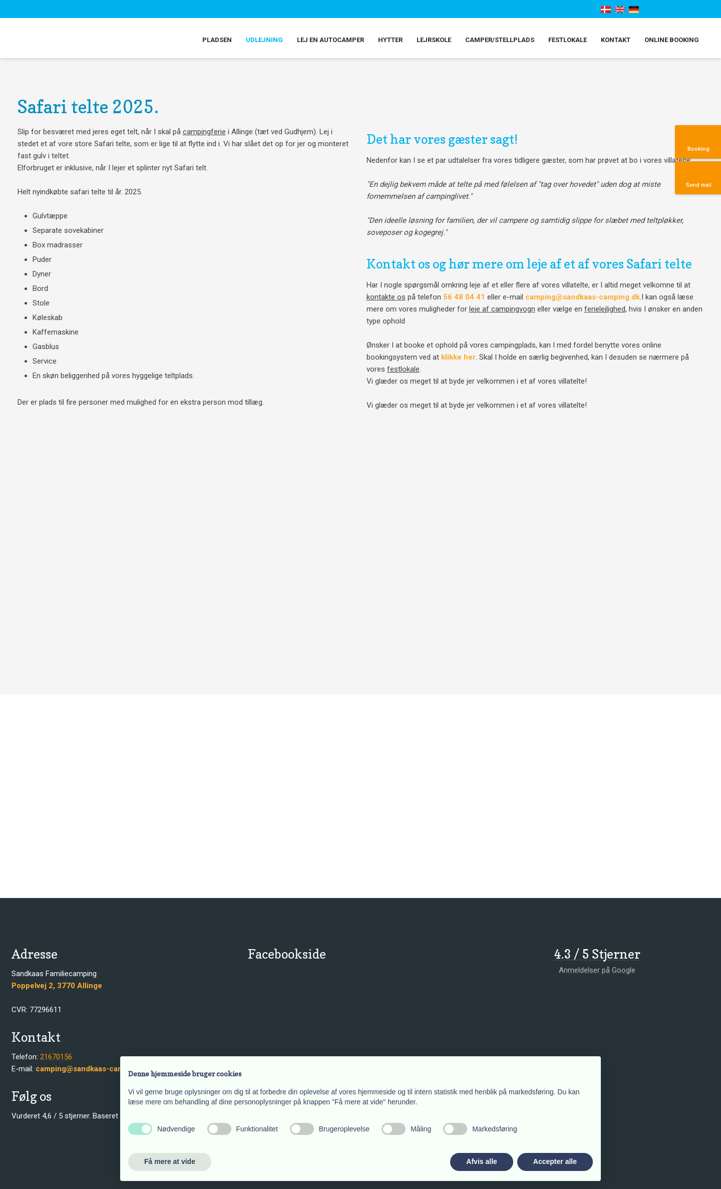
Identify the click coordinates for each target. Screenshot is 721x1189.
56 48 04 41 (464, 297)
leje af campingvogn (502, 309)
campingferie (204, 131)
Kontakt (615, 40)
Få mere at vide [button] (169, 1161)
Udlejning (264, 40)
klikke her (458, 357)
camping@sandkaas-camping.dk (582, 297)
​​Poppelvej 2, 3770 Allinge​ (57, 985)
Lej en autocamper (330, 40)
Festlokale (567, 40)
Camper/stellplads (499, 40)
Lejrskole (434, 40)
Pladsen (217, 40)
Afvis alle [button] (481, 1161)
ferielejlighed (604, 309)
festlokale (403, 369)
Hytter (390, 40)
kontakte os (386, 297)
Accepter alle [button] (555, 1161)
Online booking (671, 40)
